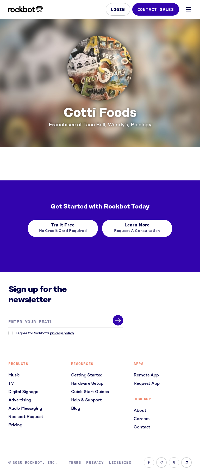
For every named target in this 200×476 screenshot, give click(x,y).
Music (14, 375)
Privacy (95, 462)
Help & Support (86, 400)
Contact (142, 427)
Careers (141, 418)
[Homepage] (25, 9)
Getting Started (87, 375)
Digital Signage (23, 391)
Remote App (146, 375)
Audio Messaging (25, 408)
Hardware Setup (87, 383)
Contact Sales (156, 9)
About (140, 410)
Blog (75, 408)
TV (11, 383)
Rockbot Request (25, 416)
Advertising (19, 400)
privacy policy (62, 333)
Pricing (15, 425)
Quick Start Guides (90, 391)
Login (118, 9)
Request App (146, 383)
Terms (75, 462)
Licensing (120, 462)
